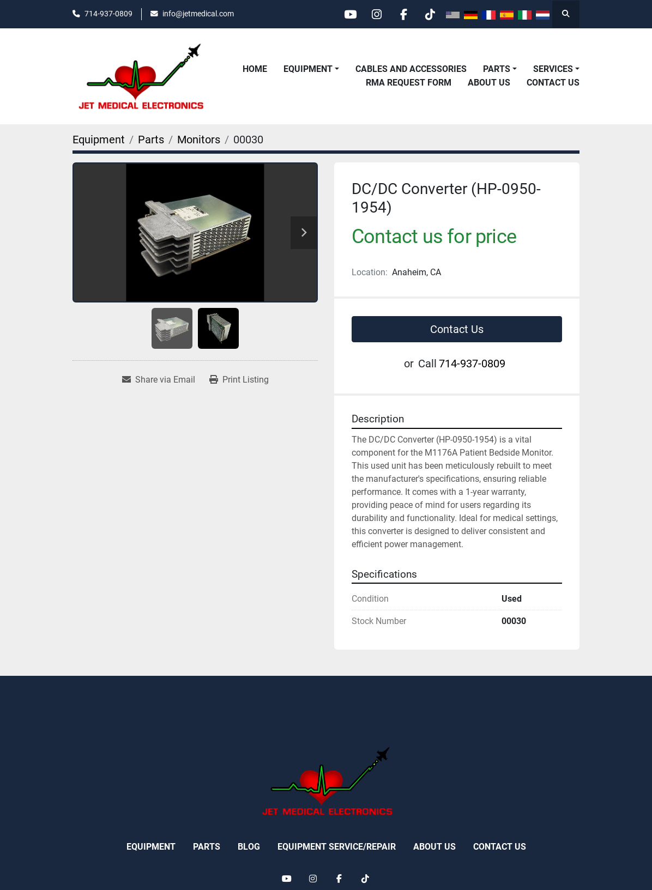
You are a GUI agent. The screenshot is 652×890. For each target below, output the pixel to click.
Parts (496, 69)
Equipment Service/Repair (336, 846)
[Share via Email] (158, 380)
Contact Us (553, 82)
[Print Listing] (239, 380)
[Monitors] (198, 139)
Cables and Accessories (411, 69)
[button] (311, 69)
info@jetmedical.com (198, 13)
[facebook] (401, 14)
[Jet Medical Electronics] (326, 781)
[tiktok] (429, 14)
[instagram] (374, 14)
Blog (249, 846)
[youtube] (346, 14)
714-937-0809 (108, 13)
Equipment (308, 69)
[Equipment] (99, 139)
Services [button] (553, 69)
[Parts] (151, 139)
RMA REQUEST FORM (408, 82)
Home (255, 69)
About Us (489, 82)
